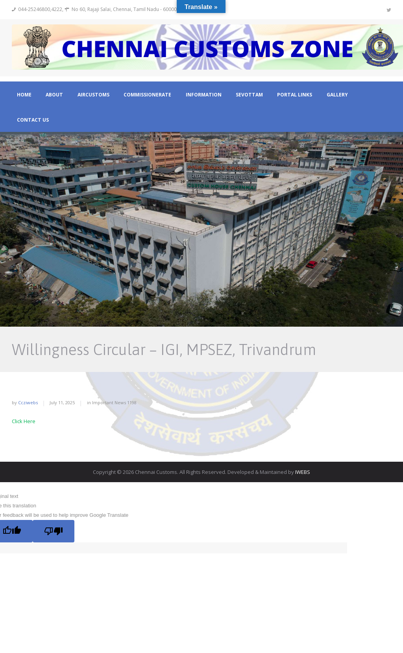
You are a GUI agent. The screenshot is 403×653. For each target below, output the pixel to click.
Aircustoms (93, 95)
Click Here (23, 421)
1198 (132, 402)
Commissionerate (147, 95)
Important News (109, 402)
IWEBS (302, 471)
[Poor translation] (53, 531)
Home (24, 95)
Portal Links (294, 95)
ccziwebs (28, 402)
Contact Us (33, 120)
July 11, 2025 (62, 402)
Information (204, 95)
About (54, 95)
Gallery (337, 95)
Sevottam (249, 95)
